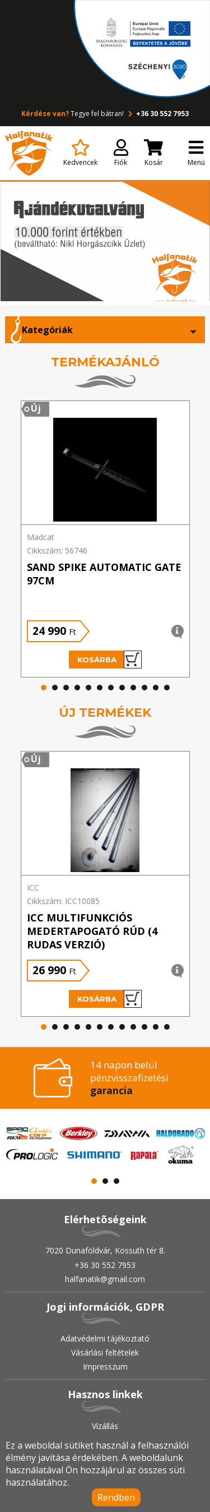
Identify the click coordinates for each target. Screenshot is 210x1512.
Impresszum (105, 1366)
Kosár (153, 153)
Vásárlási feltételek (105, 1352)
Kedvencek (80, 153)
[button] (43, 687)
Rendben (116, 1497)
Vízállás (105, 1426)
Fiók (121, 153)
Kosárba (109, 660)
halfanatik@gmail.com (105, 1279)
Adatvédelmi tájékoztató (105, 1338)
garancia (111, 1090)
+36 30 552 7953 (157, 113)
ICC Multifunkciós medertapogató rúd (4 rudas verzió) (92, 931)
